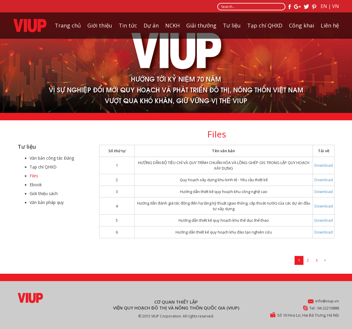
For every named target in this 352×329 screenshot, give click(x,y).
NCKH (172, 25)
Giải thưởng (201, 25)
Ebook (36, 184)
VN (335, 6)
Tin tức (128, 25)
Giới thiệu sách (44, 193)
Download (323, 165)
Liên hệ (330, 25)
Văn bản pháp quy (47, 202)
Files (34, 176)
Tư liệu (232, 25)
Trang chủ (68, 25)
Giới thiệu (99, 25)
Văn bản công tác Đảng (52, 158)
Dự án (151, 25)
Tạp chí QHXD (264, 25)
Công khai (301, 25)
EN (324, 6)
